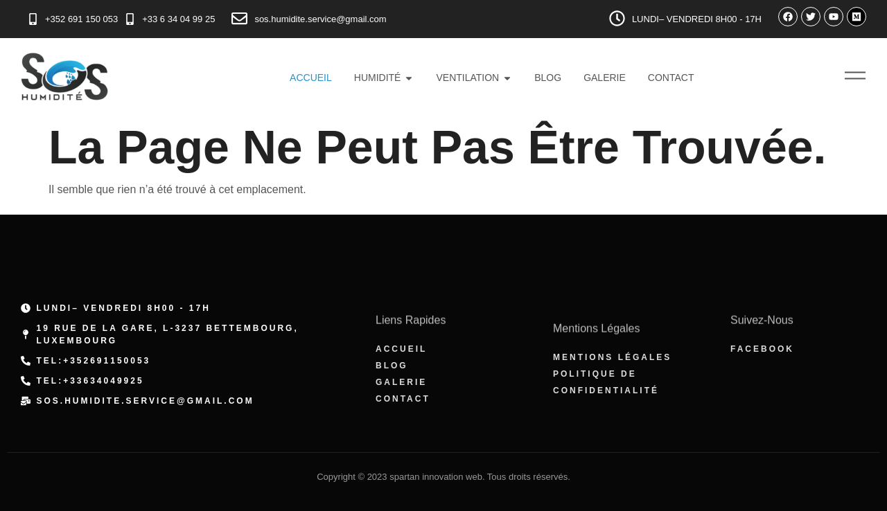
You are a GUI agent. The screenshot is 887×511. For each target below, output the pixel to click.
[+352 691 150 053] (33, 19)
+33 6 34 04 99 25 (178, 19)
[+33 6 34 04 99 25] (130, 19)
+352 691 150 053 (81, 19)
